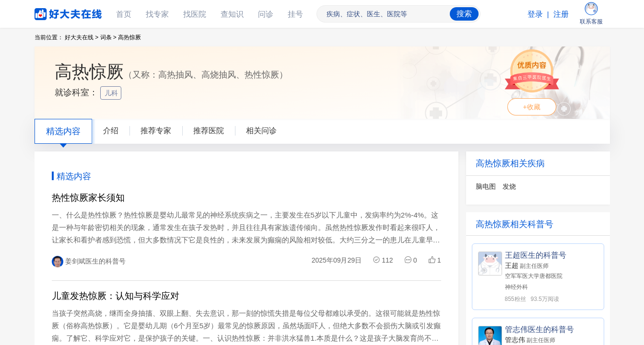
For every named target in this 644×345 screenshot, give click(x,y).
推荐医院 (208, 130)
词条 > (108, 37)
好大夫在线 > (81, 37)
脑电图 (486, 186)
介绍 (110, 130)
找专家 (157, 14)
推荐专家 (156, 130)
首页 (123, 14)
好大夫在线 (54, 12)
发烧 (509, 186)
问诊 (265, 14)
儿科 (112, 93)
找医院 (194, 14)
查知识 (232, 14)
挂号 (295, 14)
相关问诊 (261, 130)
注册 (561, 14)
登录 (535, 14)
